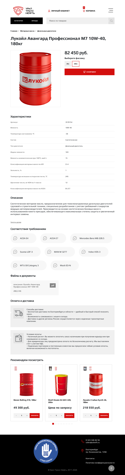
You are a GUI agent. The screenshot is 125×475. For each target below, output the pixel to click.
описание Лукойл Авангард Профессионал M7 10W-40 (26, 285)
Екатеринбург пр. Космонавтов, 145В (96, 450)
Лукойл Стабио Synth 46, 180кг (95, 401)
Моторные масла (27, 31)
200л (75, 64)
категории (18, 21)
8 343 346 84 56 (93, 440)
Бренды (35, 21)
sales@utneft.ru (93, 442)
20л (68, 64)
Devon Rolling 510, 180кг (25, 400)
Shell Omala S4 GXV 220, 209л (59, 401)
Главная (13, 31)
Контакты (90, 458)
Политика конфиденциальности (100, 463)
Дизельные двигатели (46, 31)
